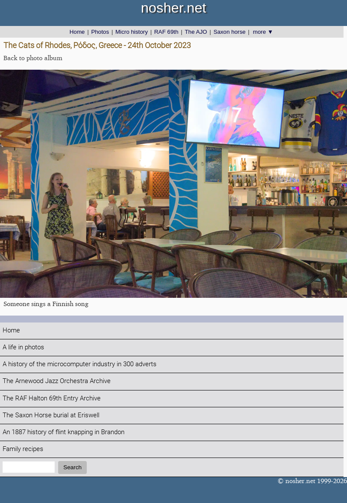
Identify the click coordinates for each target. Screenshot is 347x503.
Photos (100, 32)
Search (72, 467)
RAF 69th (166, 32)
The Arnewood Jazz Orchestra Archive (57, 381)
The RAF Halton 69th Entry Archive (52, 398)
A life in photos (23, 347)
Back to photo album (32, 57)
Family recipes (23, 449)
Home (77, 32)
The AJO (196, 32)
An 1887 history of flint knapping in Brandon (63, 432)
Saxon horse (229, 32)
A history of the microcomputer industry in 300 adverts (80, 364)
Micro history (131, 32)
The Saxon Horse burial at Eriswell (51, 415)
